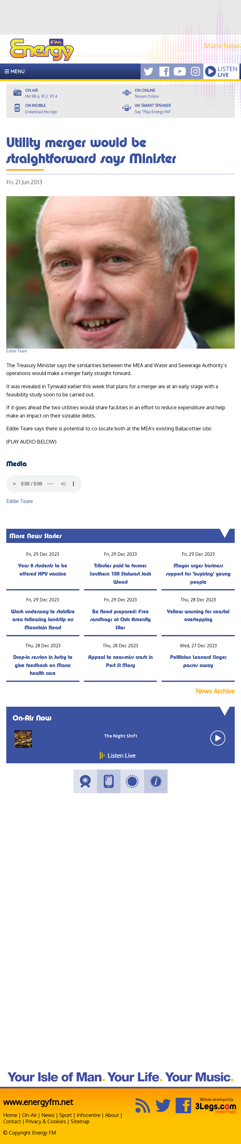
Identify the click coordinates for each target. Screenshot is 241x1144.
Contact (12, 1121)
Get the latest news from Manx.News (198, 53)
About (112, 1115)
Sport (65, 1115)
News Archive (215, 691)
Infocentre (88, 1115)
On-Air (29, 1115)
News (48, 1115)
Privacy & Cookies (46, 1121)
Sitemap (80, 1121)
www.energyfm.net (38, 1102)
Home (10, 1115)
